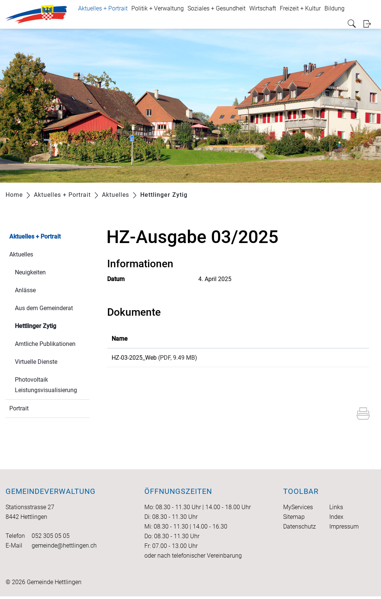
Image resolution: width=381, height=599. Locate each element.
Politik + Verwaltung (157, 8)
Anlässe (25, 290)
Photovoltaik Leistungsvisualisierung (46, 385)
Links (336, 509)
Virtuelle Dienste (36, 361)
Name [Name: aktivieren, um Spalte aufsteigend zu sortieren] (120, 338)
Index (336, 519)
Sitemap (294, 519)
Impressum (344, 529)
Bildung (334, 8)
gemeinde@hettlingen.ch (64, 548)
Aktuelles (21, 254)
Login (369, 24)
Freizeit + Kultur (300, 8)
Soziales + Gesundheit (217, 8)
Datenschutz (299, 529)
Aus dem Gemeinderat (44, 308)
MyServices (298, 509)
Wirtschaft (262, 8)
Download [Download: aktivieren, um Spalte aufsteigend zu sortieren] (310, 338)
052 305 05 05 (51, 538)
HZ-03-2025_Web (134, 357)
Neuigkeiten (30, 272)
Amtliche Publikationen (45, 343)
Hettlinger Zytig (52, 325)
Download (331, 359)
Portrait (19, 408)
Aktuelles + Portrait (103, 8)
